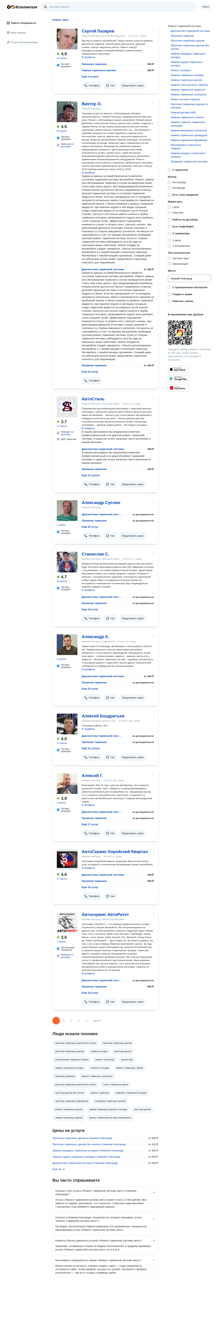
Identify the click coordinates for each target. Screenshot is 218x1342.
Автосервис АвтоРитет (105, 914)
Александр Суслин (101, 502)
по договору (67, 145)
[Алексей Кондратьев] (67, 724)
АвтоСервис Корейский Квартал (115, 851)
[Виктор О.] (67, 111)
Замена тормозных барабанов (189, 140)
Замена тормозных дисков (99, 70)
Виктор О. (92, 103)
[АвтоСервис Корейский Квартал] (67, 859)
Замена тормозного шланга (187, 117)
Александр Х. (95, 636)
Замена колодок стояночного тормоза (188, 155)
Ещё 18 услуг (90, 992)
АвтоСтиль (93, 399)
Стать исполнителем (22, 42)
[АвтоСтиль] (67, 407)
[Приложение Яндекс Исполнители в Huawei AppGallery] (178, 388)
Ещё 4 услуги (90, 76)
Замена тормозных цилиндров (189, 135)
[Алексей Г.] (67, 783)
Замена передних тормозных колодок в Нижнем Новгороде (87, 1150)
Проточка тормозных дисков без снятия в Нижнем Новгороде (89, 1144)
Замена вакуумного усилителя (189, 130)
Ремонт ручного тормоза (185, 99)
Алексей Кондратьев (103, 716)
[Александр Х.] (67, 644)
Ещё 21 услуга (91, 475)
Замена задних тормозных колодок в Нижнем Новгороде (86, 1156)
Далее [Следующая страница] (97, 1020)
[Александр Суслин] (67, 510)
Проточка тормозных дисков (187, 40)
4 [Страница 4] (79, 1020)
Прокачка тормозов (94, 64)
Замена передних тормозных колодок (188, 55)
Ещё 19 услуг (90, 609)
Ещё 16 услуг (90, 887)
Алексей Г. (92, 775)
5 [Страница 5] (86, 1020)
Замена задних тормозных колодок (186, 63)
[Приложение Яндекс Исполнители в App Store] (178, 369)
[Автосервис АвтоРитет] (67, 922)
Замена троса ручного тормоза (189, 84)
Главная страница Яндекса (9, 7)
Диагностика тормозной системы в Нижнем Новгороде (85, 1162)
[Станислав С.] (67, 562)
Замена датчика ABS (183, 112)
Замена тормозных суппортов (188, 94)
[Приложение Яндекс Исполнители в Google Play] (178, 378)
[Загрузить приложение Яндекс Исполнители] (189, 332)
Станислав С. (95, 554)
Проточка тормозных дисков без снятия (190, 47)
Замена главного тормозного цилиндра (188, 124)
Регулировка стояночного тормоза (186, 146)
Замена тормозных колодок (187, 75)
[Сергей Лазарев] (67, 39)
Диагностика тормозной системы (103, 269)
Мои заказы (16, 32)
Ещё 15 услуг (90, 371)
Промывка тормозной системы (189, 161)
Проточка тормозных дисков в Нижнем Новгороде (82, 1138)
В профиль (88, 57)
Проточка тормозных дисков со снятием (189, 106)
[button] (92, 85)
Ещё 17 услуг (90, 824)
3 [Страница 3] (71, 1020)
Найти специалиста (21, 22)
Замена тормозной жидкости (188, 89)
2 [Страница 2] (64, 1020)
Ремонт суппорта (181, 70)
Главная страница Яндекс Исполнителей (22, 7)
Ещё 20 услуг (90, 526)
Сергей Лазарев (98, 31)
